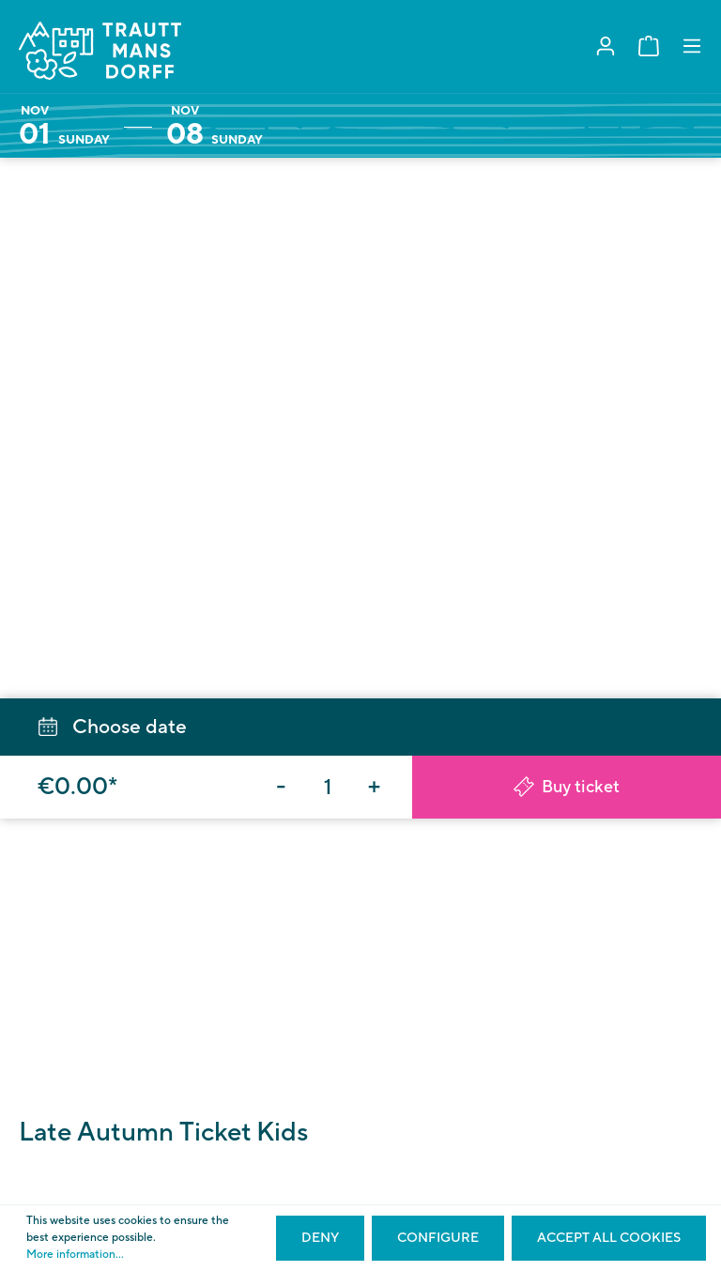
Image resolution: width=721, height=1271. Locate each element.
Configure (438, 1238)
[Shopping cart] (648, 46)
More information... (75, 1255)
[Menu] (691, 46)
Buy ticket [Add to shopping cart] (567, 787)
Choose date (112, 727)
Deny (320, 1238)
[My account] (605, 46)
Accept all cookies (609, 1238)
